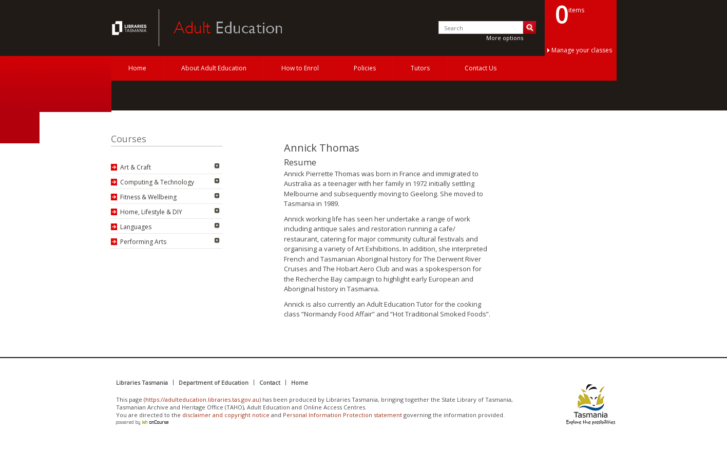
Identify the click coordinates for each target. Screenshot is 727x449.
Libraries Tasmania (142, 382)
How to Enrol (300, 68)
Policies (365, 68)
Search (529, 27)
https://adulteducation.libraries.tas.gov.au (202, 399)
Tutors (420, 68)
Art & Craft (135, 167)
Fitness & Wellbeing (148, 197)
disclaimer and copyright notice (226, 415)
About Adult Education (213, 68)
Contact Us (480, 68)
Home (137, 68)
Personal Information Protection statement (342, 415)
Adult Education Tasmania (130, 27)
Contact (269, 382)
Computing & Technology (157, 182)
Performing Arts (143, 241)
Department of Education (213, 382)
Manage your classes (581, 50)
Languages (135, 226)
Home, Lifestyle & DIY (151, 212)
